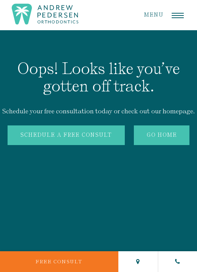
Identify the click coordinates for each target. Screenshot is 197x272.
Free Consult (59, 261)
